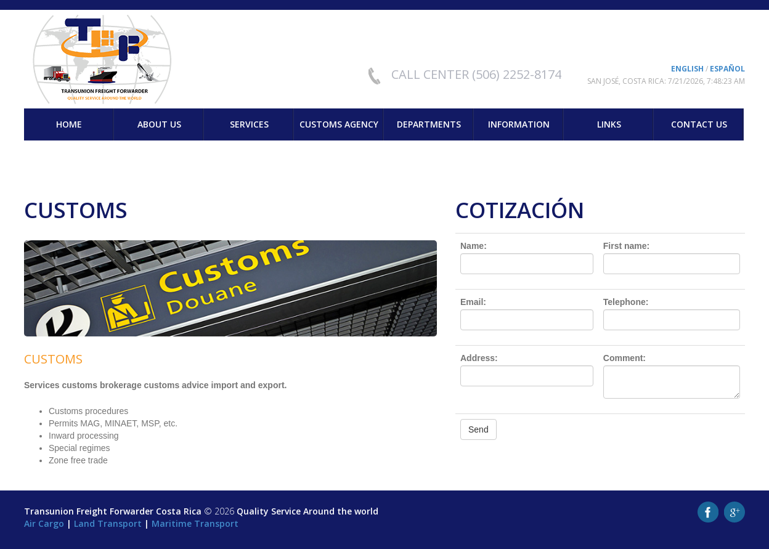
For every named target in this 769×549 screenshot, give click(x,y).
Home (69, 124)
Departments (429, 124)
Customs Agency (338, 124)
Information (519, 124)
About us (159, 124)
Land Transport (108, 523)
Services (249, 124)
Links (609, 124)
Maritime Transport (195, 523)
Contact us (699, 124)
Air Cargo (44, 523)
